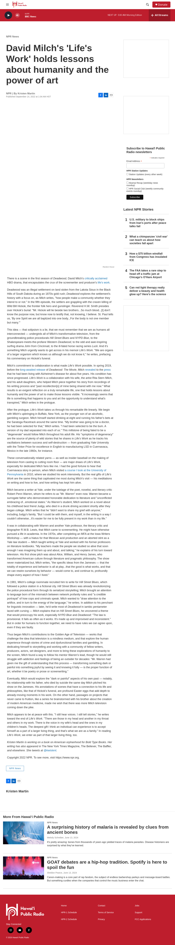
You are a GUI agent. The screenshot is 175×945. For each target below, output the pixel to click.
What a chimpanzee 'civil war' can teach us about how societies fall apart (148, 240)
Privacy (101, 919)
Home (64, 906)
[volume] (17, 15)
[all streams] (159, 15)
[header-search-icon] (147, 4)
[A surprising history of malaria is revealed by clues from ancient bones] (23, 832)
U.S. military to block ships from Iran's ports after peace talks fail (147, 223)
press (107, 369)
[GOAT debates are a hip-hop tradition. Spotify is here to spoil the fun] (23, 867)
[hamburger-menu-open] (7, 5)
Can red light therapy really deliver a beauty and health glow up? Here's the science (147, 291)
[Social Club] (146, 115)
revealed (90, 369)
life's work (103, 282)
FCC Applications (143, 919)
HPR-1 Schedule (69, 912)
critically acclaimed (96, 278)
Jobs (137, 906)
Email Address (134, 161)
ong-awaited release (33, 369)
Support (138, 912)
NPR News (12, 36)
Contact (101, 906)
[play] (8, 15)
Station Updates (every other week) (145, 174)
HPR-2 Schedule (69, 919)
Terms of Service (106, 912)
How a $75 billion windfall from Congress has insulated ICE (148, 257)
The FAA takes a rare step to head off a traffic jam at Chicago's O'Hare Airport (147, 274)
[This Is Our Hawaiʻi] (146, 328)
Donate (162, 4)
